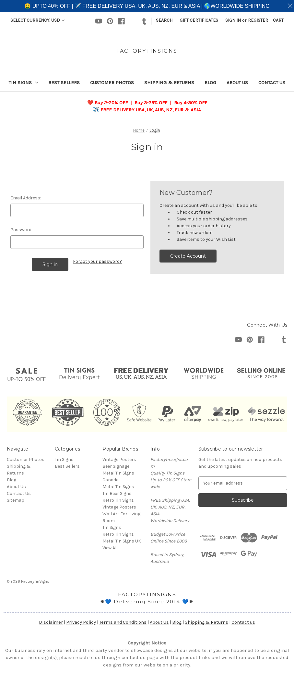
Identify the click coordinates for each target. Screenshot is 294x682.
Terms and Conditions (123, 622)
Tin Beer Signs (117, 493)
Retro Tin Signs (118, 534)
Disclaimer (51, 622)
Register (258, 20)
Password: (21, 229)
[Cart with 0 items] (278, 20)
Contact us (243, 622)
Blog (210, 82)
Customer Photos (112, 82)
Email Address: (25, 198)
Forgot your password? (97, 261)
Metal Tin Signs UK (121, 541)
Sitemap (15, 500)
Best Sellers (64, 82)
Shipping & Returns (169, 82)
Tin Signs (23, 82)
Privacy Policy (81, 622)
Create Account (188, 256)
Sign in (233, 20)
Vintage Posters (119, 459)
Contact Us (271, 82)
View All (110, 548)
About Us (237, 82)
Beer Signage (115, 466)
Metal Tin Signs (118, 486)
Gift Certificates (199, 20)
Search (164, 20)
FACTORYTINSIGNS (147, 594)
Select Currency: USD (37, 20)
